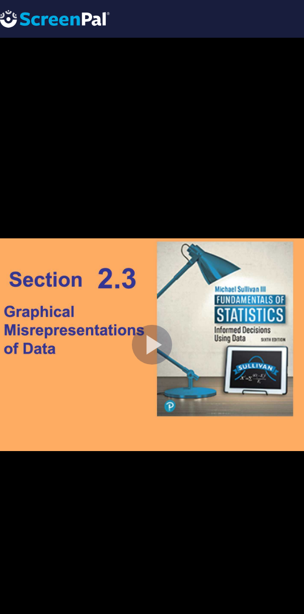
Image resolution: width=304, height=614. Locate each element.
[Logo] (55, 18)
